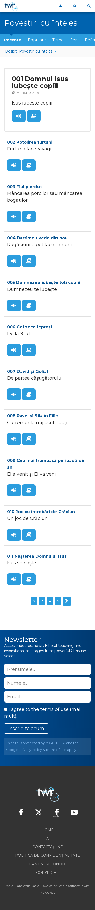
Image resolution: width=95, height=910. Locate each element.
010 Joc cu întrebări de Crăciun (41, 511)
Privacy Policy (30, 750)
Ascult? (19, 116)
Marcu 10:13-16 (28, 93)
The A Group (47, 892)
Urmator (67, 601)
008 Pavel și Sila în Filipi (33, 415)
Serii (74, 39)
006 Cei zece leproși (29, 327)
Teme (58, 39)
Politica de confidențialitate (47, 855)
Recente (12, 39)
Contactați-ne (47, 847)
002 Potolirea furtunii (30, 142)
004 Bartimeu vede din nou (37, 238)
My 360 (60, 6)
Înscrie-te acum (26, 728)
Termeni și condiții (47, 864)
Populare (37, 39)
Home (48, 830)
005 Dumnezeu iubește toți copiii (43, 282)
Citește (34, 116)
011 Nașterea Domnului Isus (37, 556)
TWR (61, 886)
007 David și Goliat (27, 371)
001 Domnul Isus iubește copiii (40, 82)
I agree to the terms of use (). (42, 713)
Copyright (47, 872)
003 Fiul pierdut (24, 186)
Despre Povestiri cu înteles (29, 51)
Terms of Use (56, 750)
